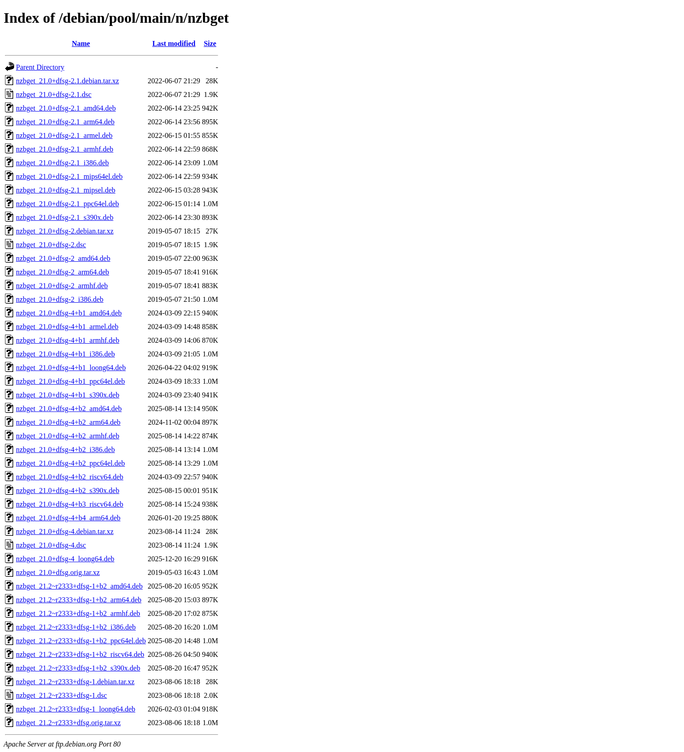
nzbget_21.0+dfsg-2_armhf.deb (62, 286)
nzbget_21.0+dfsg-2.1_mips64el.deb (69, 176)
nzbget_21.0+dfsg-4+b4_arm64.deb (68, 518)
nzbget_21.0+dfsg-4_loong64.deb (65, 559)
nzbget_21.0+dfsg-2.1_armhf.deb (64, 149)
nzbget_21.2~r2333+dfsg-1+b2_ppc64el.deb (81, 641)
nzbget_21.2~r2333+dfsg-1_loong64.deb (75, 709)
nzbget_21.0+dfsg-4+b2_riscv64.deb (69, 477)
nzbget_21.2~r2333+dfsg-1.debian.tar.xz (75, 682)
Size (210, 43)
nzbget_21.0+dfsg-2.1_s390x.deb (64, 217)
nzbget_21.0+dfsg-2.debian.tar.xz (64, 231)
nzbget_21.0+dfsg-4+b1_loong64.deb (71, 367)
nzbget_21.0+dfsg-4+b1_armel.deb (67, 326)
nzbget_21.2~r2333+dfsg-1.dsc (61, 695)
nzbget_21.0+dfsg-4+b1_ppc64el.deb (70, 381)
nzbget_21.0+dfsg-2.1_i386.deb (62, 163)
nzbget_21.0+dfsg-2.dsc (51, 245)
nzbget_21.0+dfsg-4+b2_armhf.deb (67, 436)
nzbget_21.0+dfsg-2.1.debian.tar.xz (67, 81)
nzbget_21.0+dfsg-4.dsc (51, 545)
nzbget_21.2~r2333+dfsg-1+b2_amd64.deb (79, 586)
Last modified (174, 43)
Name (81, 43)
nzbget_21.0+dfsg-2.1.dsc (54, 94)
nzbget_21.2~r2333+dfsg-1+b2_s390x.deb (78, 668)
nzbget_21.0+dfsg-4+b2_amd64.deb (69, 408)
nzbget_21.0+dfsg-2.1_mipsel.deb (65, 190)
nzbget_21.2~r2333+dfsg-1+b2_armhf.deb (78, 613)
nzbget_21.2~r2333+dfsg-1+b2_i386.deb (76, 627)
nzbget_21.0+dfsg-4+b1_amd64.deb (69, 313)
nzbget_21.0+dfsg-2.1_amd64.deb (66, 108)
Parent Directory (40, 67)
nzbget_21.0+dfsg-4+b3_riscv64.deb (69, 504)
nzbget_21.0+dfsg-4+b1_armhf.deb (67, 340)
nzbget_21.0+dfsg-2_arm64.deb (62, 272)
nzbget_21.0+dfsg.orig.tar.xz (58, 572)
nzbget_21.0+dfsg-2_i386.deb (59, 299)
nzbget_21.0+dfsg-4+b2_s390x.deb (67, 490)
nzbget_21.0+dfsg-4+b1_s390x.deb (67, 395)
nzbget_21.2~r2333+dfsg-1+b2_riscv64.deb (80, 654)
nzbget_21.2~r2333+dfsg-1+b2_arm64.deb (79, 600)
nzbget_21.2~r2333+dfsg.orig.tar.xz (68, 723)
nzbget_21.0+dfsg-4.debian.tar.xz (64, 531)
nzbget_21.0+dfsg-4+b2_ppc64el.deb (70, 463)
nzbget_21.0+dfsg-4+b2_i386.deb (65, 449)
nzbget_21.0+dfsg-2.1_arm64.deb (65, 122)
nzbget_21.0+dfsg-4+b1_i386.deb (65, 354)
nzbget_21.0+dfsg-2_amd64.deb (63, 258)
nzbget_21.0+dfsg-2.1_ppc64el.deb (67, 204)
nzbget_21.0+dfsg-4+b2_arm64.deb (68, 422)
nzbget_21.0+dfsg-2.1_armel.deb (64, 135)
